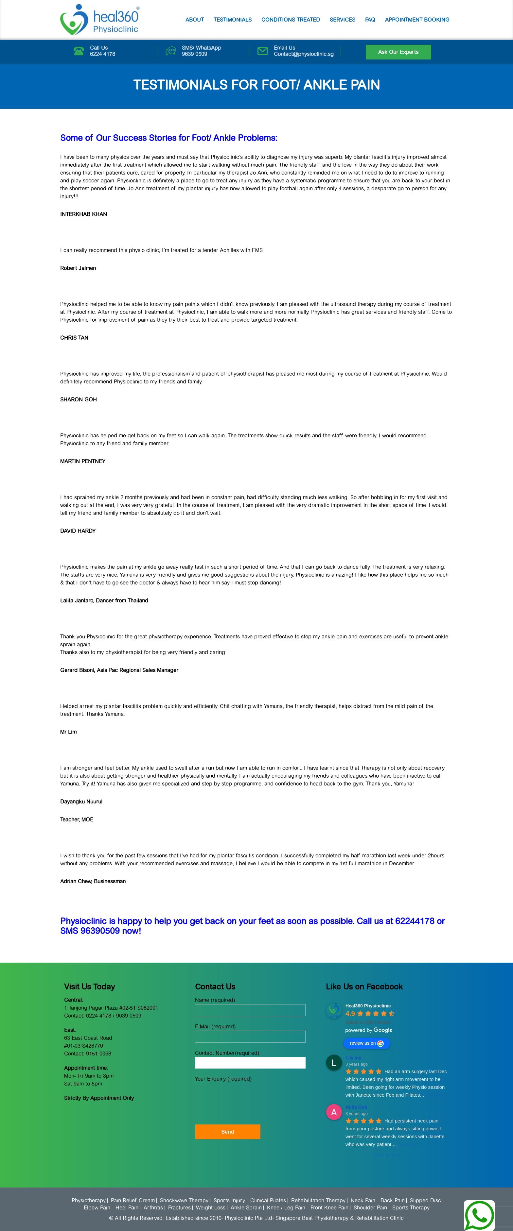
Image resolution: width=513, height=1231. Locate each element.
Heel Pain (126, 1208)
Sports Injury (229, 1200)
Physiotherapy (89, 1200)
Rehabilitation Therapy (318, 1200)
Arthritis (153, 1208)
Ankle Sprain (246, 1208)
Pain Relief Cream (133, 1200)
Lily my (353, 1057)
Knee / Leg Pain (286, 1208)
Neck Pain (363, 1200)
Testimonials (233, 20)
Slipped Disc (425, 1200)
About (195, 20)
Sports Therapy (411, 1208)
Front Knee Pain (329, 1208)
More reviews (387, 1154)
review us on (367, 1043)
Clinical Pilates (268, 1200)
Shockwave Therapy (184, 1200)
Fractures (179, 1208)
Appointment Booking (417, 20)
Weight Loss (210, 1208)
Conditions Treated (290, 20)
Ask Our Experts (398, 52)
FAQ (370, 20)
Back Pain (392, 1200)
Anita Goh (356, 1107)
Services (342, 20)
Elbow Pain (97, 1208)
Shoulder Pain (370, 1208)
